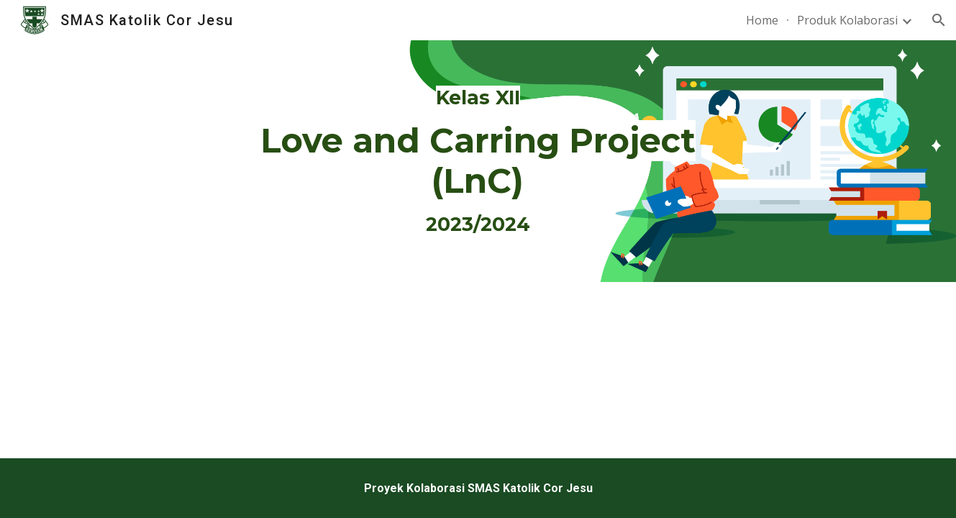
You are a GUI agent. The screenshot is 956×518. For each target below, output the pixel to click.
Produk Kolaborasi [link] (847, 20)
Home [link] (762, 20)
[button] (938, 20)
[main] (478, 161)
